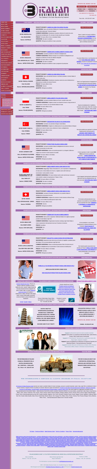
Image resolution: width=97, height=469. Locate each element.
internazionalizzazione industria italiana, (49, 389)
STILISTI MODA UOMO (86, 163)
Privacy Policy (69, 431)
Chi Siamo (32, 431)
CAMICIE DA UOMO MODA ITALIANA (56, 74)
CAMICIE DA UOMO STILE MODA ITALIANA (57, 27)
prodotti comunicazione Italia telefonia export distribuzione (62, 437)
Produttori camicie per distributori (66, 286)
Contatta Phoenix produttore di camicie (66, 294)
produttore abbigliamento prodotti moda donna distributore (50, 436)
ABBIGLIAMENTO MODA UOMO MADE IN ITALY (58, 166)
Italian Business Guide (50, 431)
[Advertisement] (56, 415)
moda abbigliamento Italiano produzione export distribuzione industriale (53, 444)
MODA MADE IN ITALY (86, 257)
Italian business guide (31, 444)
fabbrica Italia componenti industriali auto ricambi (78, 439)
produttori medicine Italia (59, 446)
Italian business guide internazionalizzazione (26, 436)
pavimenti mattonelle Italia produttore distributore (33, 443)
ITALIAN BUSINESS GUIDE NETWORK (38, 328)
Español (26, 301)
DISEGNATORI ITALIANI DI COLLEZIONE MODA (58, 121)
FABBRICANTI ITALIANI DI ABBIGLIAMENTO (58, 214)
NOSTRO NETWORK (87, 92)
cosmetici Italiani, (35, 389)
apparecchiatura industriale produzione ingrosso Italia (45, 438)
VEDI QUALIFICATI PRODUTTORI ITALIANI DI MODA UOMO (56, 272)
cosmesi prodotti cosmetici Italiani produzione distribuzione (53, 445)
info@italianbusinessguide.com (66, 461)
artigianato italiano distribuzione (77, 444)
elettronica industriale (90, 387)
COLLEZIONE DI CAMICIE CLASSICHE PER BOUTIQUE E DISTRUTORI (56, 281)
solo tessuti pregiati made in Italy (66, 291)
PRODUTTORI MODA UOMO (87, 45)
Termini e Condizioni (60, 431)
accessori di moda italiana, (25, 389)
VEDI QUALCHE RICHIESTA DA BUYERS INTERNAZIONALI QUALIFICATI (51, 22)
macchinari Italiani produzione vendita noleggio (66, 441)
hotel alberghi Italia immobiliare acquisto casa (55, 439)
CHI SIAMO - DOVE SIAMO (86, 22)
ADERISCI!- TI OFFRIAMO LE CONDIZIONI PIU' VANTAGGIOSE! (87, 204)
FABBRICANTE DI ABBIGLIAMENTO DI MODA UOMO (60, 51)
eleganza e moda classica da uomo (67, 292)
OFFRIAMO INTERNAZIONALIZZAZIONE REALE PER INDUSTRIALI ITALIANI (46, 351)
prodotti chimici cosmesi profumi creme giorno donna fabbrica (35, 437)
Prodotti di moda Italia (65, 387)
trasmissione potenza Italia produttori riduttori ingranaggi (63, 442)
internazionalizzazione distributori (77, 387)
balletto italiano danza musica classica (76, 445)
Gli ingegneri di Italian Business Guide (24, 386)
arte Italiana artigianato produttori (70, 436)
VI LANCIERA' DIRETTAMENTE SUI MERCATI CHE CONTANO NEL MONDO (86, 133)
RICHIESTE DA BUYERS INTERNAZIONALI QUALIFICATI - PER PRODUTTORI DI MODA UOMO (46, 45)
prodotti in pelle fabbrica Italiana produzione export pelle (42, 441)
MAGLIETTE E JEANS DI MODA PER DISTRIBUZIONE (60, 238)
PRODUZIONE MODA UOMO (87, 116)
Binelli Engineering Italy (76, 466)
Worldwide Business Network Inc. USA (54, 466)
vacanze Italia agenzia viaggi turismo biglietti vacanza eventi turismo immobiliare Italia (64, 443)
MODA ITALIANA (87, 210)
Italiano (29, 301)
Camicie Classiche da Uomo (22, 283)
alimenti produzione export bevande (66, 438)
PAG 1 (68, 257)
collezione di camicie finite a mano (66, 287)
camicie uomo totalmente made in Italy (66, 289)
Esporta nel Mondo (39, 431)
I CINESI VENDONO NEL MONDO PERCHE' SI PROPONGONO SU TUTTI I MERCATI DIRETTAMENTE (87, 157)
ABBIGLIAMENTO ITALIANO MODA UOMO (57, 98)
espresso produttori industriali (81, 438)
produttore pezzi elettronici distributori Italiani (86, 437)
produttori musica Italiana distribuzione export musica (38, 442)
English (21, 301)
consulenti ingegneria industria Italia (24, 438)
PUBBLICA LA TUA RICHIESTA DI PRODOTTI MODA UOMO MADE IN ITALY (56, 265)
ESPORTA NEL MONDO (87, 69)
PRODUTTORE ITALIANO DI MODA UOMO (57, 144)
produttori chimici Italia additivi (33, 445)
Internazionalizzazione (78, 431)
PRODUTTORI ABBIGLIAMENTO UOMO (86, 281)
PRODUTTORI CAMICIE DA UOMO (26, 281)
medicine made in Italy (63, 389)
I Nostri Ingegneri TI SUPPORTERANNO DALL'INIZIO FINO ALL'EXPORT (87, 228)
